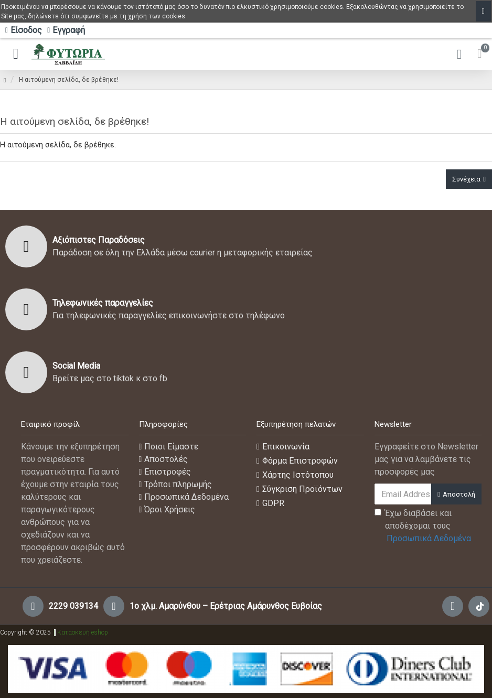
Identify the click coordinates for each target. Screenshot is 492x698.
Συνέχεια (466, 179)
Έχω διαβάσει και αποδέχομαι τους (424, 526)
